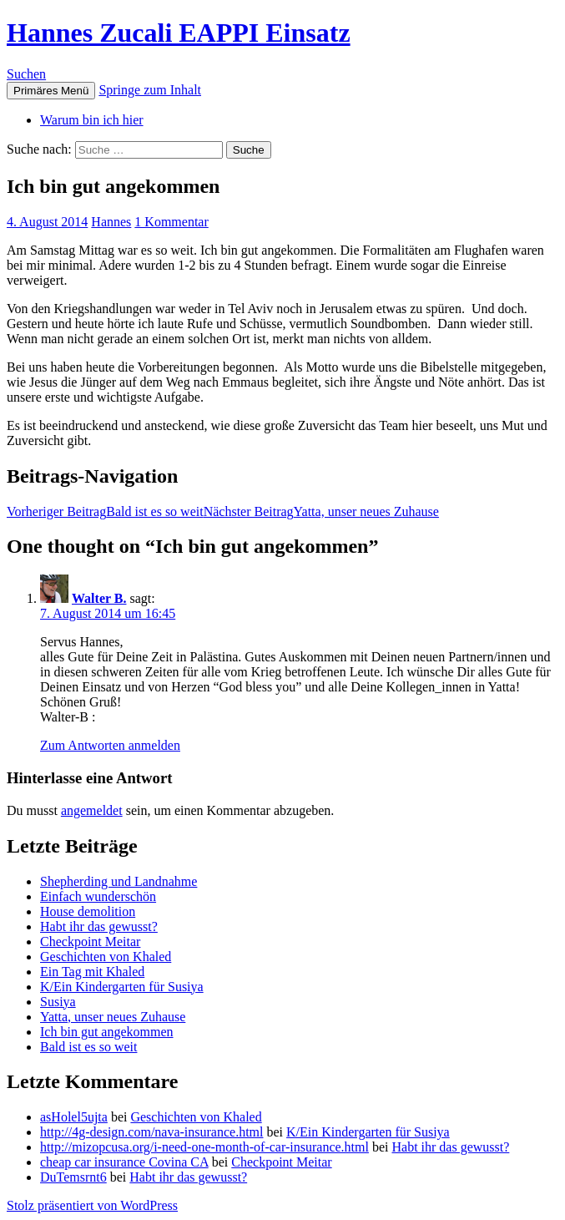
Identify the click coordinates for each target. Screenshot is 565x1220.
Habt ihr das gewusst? (99, 926)
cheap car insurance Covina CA (124, 1162)
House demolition (87, 911)
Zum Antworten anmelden (110, 745)
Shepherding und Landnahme (118, 881)
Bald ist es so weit (105, 511)
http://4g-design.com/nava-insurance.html (152, 1132)
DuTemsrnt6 (73, 1177)
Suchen (26, 74)
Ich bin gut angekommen (107, 1032)
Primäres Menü (50, 90)
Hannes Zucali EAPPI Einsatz (179, 33)
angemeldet (92, 810)
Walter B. (99, 598)
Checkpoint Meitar (90, 941)
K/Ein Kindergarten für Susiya (122, 987)
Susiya (58, 1002)
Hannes (111, 222)
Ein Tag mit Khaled (92, 971)
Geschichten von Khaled (105, 956)
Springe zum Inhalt (149, 90)
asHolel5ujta (74, 1117)
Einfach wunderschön (98, 896)
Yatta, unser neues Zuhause (321, 511)
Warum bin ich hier (92, 120)
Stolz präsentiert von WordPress (92, 1205)
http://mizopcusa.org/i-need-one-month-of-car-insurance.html (204, 1147)
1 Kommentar (171, 222)
